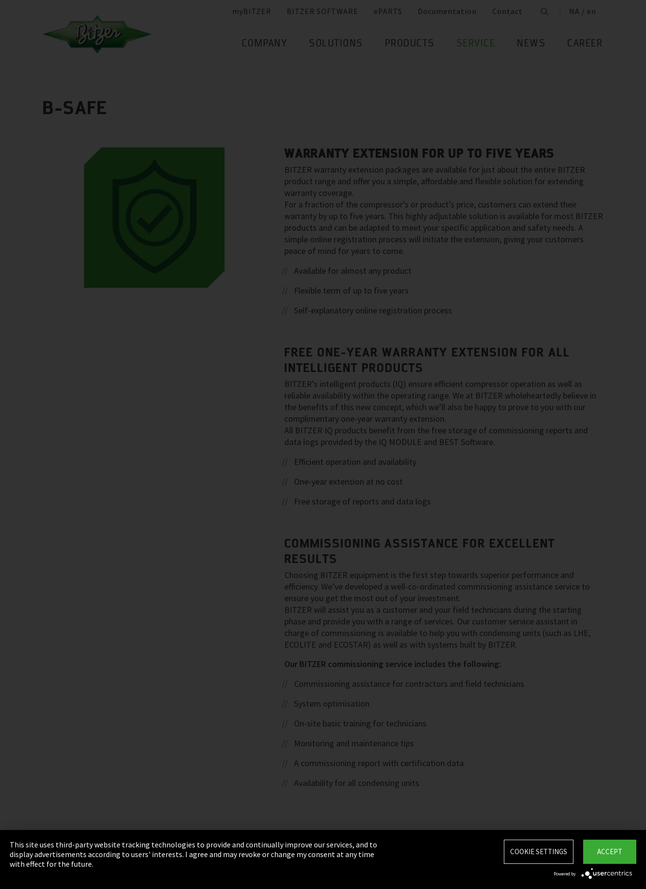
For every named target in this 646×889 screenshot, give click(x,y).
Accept (609, 851)
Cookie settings (538, 851)
